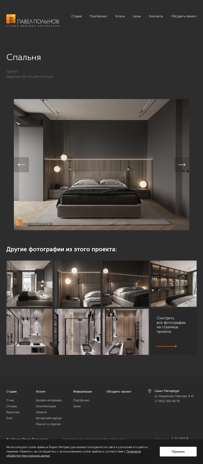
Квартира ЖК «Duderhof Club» (29, 71)
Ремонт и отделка (48, 424)
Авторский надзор (49, 418)
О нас (10, 400)
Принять (178, 451)
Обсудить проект (184, 16)
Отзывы (11, 406)
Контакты (156, 16)
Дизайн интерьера (49, 400)
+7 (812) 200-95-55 (167, 401)
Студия (76, 16)
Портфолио (98, 16)
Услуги (120, 16)
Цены (137, 16)
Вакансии (13, 412)
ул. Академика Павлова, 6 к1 (174, 396)
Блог (9, 418)
